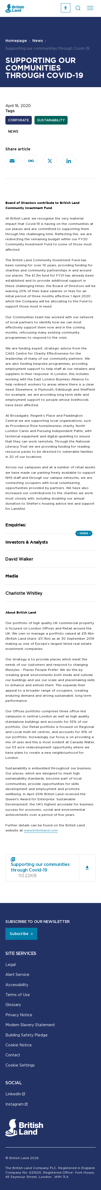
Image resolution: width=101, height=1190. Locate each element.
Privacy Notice (18, 1014)
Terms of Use (17, 994)
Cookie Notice (18, 1045)
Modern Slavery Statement (30, 1024)
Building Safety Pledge (26, 1035)
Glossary (13, 1004)
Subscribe (19, 933)
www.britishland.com (41, 830)
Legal (10, 964)
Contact (12, 1055)
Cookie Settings (20, 1065)
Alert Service (17, 974)
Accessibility (16, 984)
